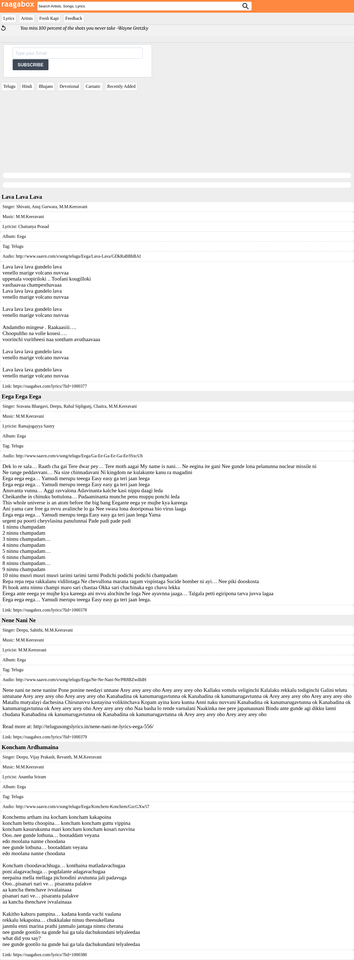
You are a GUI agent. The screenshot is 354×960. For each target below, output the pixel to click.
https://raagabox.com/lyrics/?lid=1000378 (50, 610)
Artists (27, 18)
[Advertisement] (177, 133)
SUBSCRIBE (30, 64)
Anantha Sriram (32, 776)
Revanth (63, 757)
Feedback (73, 18)
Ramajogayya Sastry (36, 426)
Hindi (27, 86)
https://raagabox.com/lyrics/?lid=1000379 (50, 737)
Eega (21, 236)
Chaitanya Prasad (33, 226)
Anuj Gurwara (44, 206)
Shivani (23, 206)
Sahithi (35, 630)
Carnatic (93, 86)
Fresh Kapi (49, 18)
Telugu (9, 86)
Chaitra (99, 406)
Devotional (69, 86)
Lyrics (8, 18)
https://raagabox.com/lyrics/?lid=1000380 (50, 954)
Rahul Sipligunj (76, 406)
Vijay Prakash (42, 757)
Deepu (55, 406)
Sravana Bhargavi (32, 406)
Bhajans (46, 86)
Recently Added (121, 86)
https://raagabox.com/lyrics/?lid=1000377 (50, 386)
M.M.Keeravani (72, 206)
